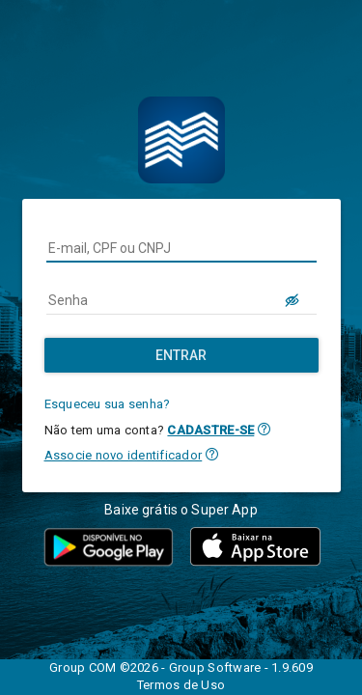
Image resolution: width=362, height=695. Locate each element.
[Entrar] (181, 355)
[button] (264, 429)
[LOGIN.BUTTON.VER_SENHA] (293, 300)
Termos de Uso (181, 685)
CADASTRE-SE (210, 430)
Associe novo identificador (123, 455)
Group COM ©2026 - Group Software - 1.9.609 (181, 667)
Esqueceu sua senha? (107, 404)
